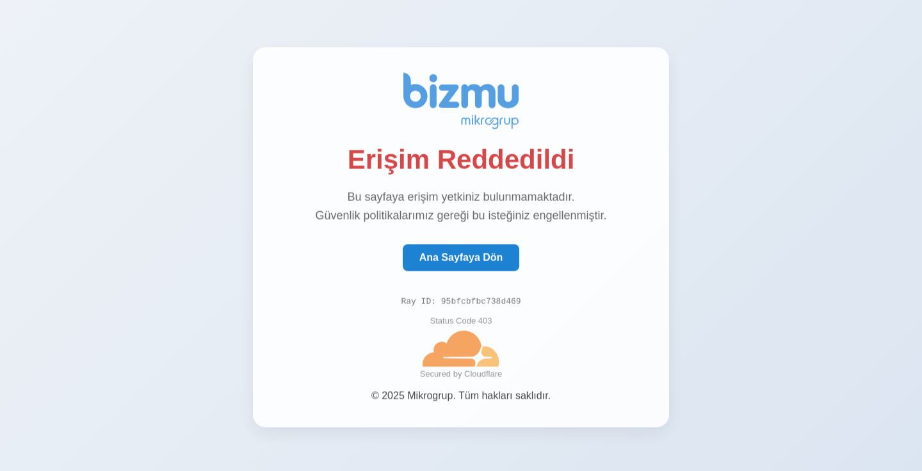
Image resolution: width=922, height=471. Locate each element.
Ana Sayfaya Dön (461, 257)
